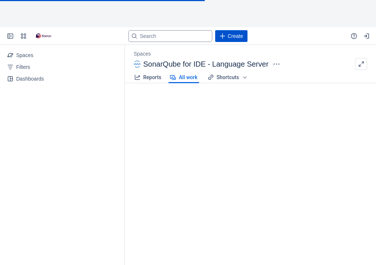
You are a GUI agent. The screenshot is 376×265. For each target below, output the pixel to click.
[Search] (170, 36)
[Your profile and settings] (366, 36)
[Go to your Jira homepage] (43, 36)
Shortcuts (227, 77)
